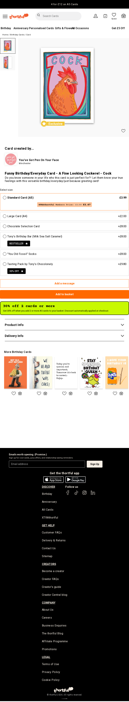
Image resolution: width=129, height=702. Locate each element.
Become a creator (53, 571)
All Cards (48, 510)
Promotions (49, 650)
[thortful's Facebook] (67, 494)
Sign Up (94, 464)
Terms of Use (50, 665)
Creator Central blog (54, 595)
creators (49, 564)
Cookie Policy (51, 680)
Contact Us (49, 548)
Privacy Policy (51, 673)
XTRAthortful (50, 518)
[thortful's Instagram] (84, 494)
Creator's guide (51, 587)
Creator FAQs (50, 579)
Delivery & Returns (54, 540)
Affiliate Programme (55, 642)
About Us (48, 610)
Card (28, 35)
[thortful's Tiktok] (76, 494)
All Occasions (80, 28)
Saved (114, 19)
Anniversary (21, 28)
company (48, 603)
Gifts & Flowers (64, 28)
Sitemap (47, 556)
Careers (47, 618)
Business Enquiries (54, 626)
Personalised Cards (41, 28)
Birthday (6, 28)
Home (5, 35)
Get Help (48, 525)
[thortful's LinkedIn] (92, 494)
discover (48, 486)
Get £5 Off (118, 28)
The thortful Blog (52, 634)
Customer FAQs (52, 532)
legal (46, 657)
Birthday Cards (17, 35)
